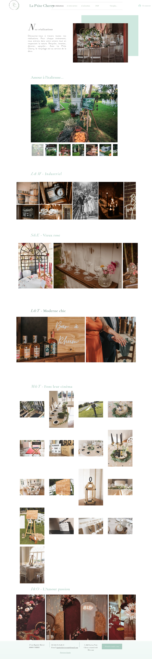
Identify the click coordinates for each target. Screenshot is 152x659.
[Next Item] (114, 113)
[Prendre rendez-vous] (112, 646)
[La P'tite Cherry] (41, 5)
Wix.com (91, 650)
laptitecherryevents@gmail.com (67, 648)
